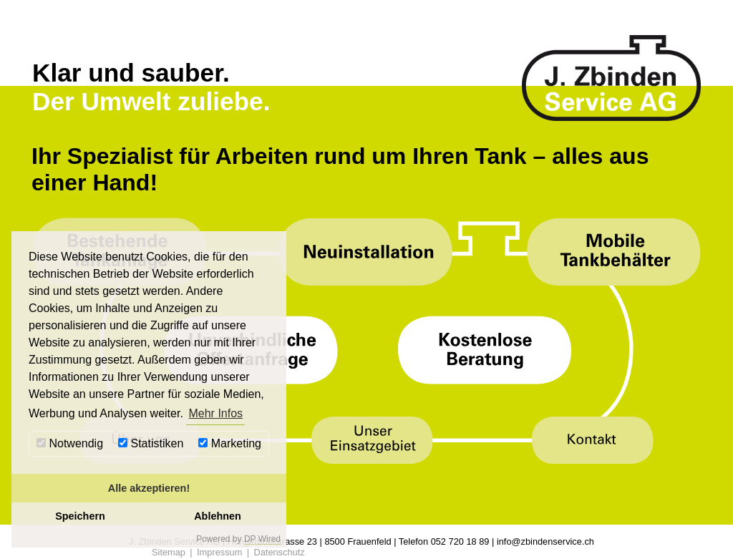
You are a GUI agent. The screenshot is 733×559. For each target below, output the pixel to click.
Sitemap (168, 552)
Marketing (229, 443)
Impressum (219, 552)
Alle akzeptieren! (149, 488)
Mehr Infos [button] (215, 413)
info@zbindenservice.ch (545, 541)
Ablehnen (217, 516)
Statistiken (150, 443)
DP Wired (262, 539)
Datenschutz (278, 552)
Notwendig (70, 443)
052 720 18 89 (460, 541)
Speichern (80, 516)
